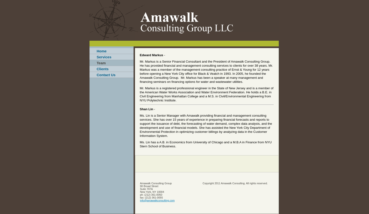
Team (101, 63)
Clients (103, 69)
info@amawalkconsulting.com (157, 200)
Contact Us (106, 75)
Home (102, 51)
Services (104, 57)
